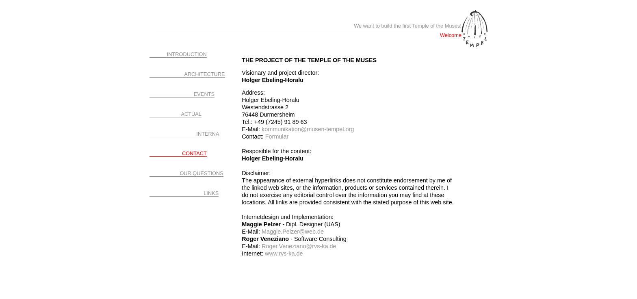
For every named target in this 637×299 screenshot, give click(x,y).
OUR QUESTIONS (201, 173)
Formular (277, 136)
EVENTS (204, 94)
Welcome (451, 35)
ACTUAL (191, 114)
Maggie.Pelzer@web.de (292, 231)
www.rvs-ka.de (284, 253)
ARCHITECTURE (204, 74)
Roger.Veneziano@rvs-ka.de (298, 246)
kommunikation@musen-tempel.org (308, 129)
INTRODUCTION (187, 54)
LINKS (211, 193)
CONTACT (194, 153)
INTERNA (207, 134)
